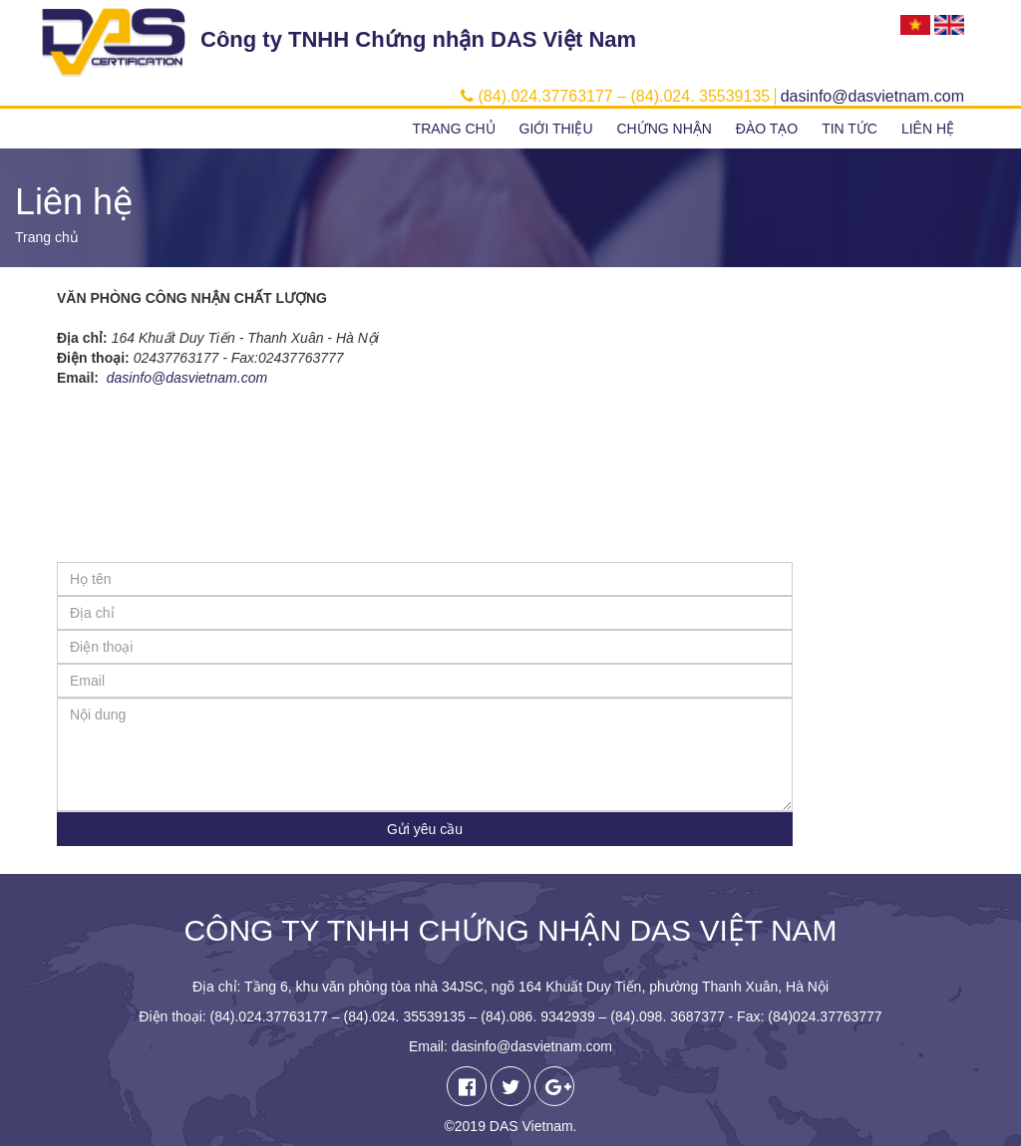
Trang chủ (454, 129)
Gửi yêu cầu (425, 829)
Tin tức (849, 129)
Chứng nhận (663, 129)
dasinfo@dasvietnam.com (187, 378)
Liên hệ (927, 129)
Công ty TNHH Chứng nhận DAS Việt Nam (418, 39)
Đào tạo (767, 129)
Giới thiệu (556, 129)
